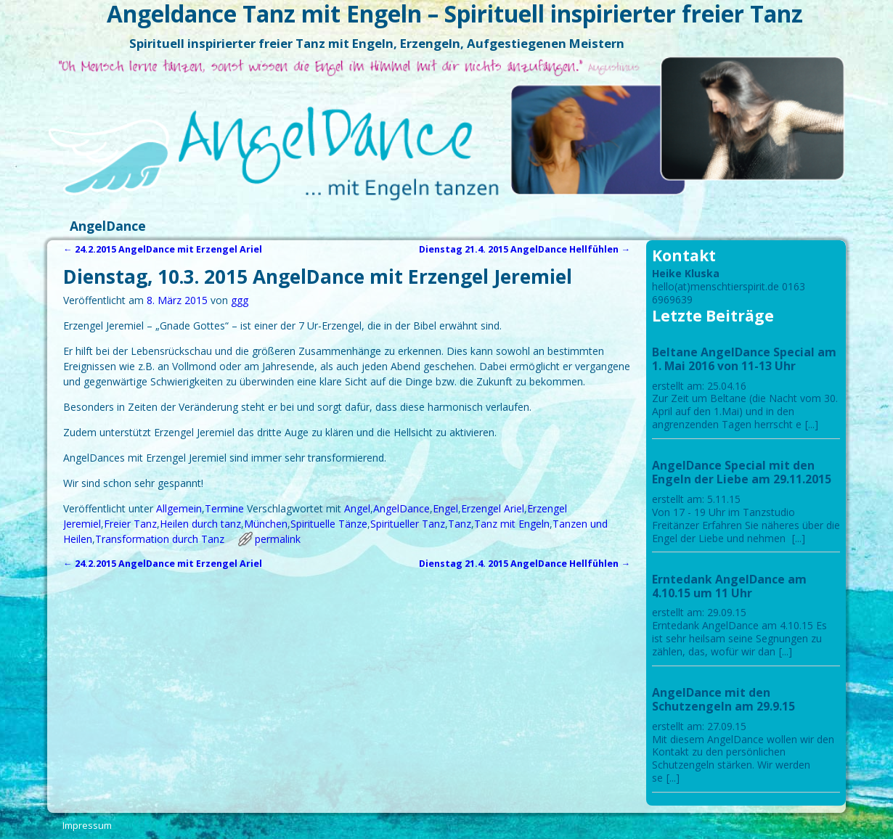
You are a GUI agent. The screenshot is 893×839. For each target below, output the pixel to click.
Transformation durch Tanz (159, 539)
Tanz (459, 524)
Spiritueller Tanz (407, 524)
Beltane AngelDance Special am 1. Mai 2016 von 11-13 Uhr (744, 359)
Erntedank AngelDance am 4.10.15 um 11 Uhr (729, 586)
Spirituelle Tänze (328, 524)
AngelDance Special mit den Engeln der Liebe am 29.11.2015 (741, 472)
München (266, 524)
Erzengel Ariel (492, 508)
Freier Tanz (130, 524)
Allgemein (179, 508)
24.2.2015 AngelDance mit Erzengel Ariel (162, 249)
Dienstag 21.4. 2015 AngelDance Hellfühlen (524, 249)
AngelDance (108, 225)
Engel (445, 508)
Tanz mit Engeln (512, 524)
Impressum (87, 825)
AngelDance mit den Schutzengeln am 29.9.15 (723, 699)
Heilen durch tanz (200, 524)
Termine (224, 508)
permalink (278, 539)
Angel (357, 508)
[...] (811, 424)
